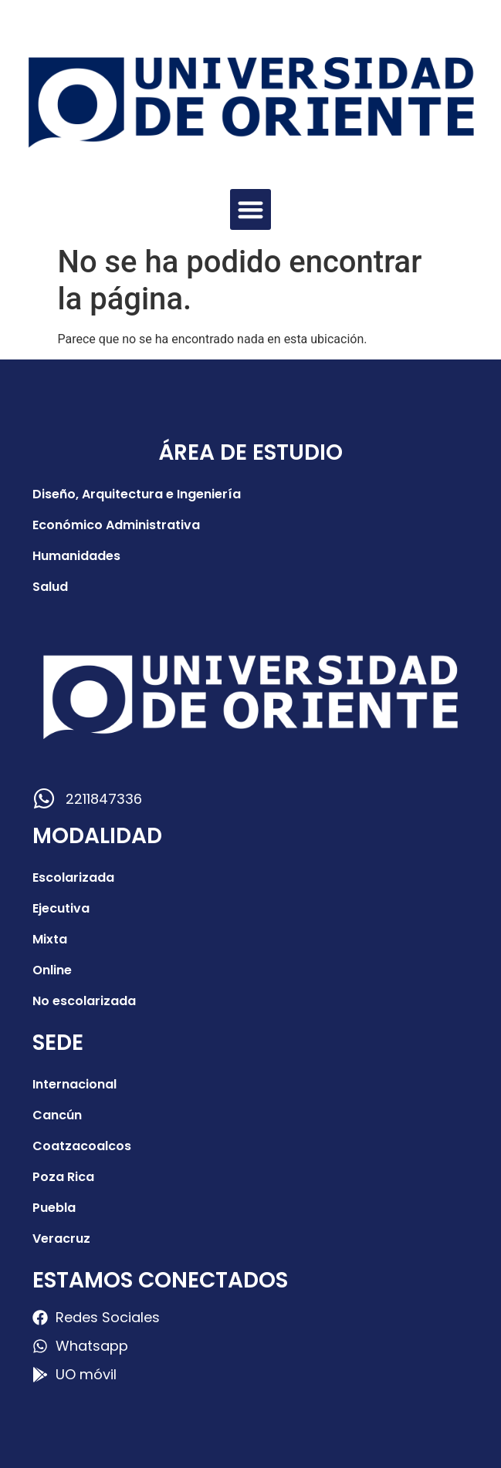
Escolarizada (73, 877)
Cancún (57, 1115)
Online (52, 970)
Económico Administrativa (116, 525)
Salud (50, 587)
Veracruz (61, 1238)
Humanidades (76, 556)
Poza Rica (63, 1177)
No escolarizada (84, 1001)
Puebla (54, 1208)
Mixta (49, 939)
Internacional (74, 1084)
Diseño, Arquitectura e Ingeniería (136, 494)
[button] (250, 209)
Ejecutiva (61, 908)
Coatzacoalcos (81, 1146)
